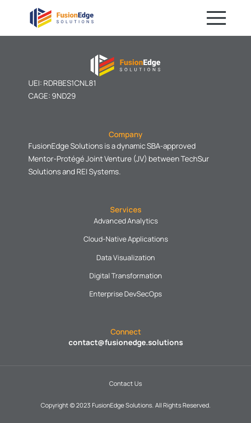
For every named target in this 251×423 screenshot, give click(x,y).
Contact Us (125, 383)
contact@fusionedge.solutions (125, 342)
